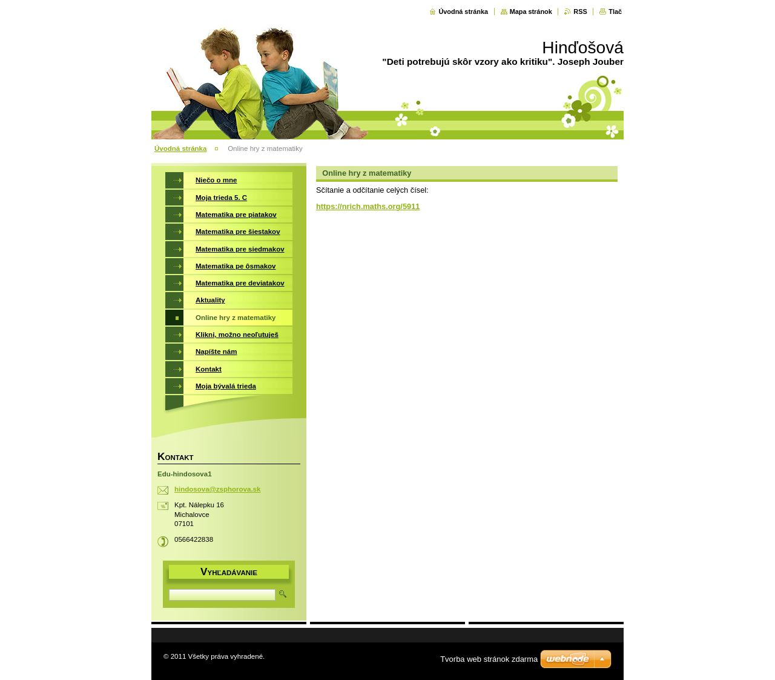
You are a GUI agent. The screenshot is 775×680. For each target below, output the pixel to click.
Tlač (615, 11)
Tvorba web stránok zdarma (489, 659)
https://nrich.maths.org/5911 (368, 206)
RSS (580, 11)
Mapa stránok (531, 11)
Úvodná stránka (463, 11)
